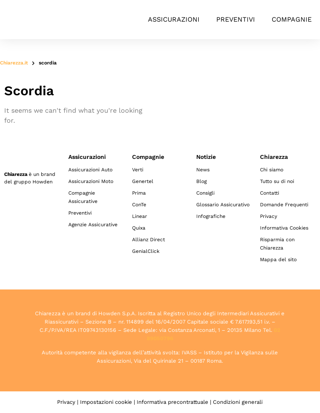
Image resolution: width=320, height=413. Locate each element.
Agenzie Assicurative (93, 225)
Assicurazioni (174, 19)
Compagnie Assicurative (83, 197)
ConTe (139, 205)
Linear (139, 216)
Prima (139, 193)
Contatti (269, 193)
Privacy (268, 216)
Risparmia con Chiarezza (277, 244)
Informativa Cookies (284, 228)
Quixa (138, 228)
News (203, 170)
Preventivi (235, 19)
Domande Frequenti (284, 205)
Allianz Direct (148, 239)
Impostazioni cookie (106, 402)
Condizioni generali (237, 402)
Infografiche (210, 216)
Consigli (205, 193)
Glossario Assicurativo (223, 205)
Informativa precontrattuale (172, 402)
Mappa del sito (278, 259)
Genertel (142, 181)
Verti (137, 170)
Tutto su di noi (277, 181)
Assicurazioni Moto (90, 181)
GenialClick (146, 251)
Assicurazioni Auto (90, 170)
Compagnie (292, 19)
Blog (201, 181)
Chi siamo (271, 170)
